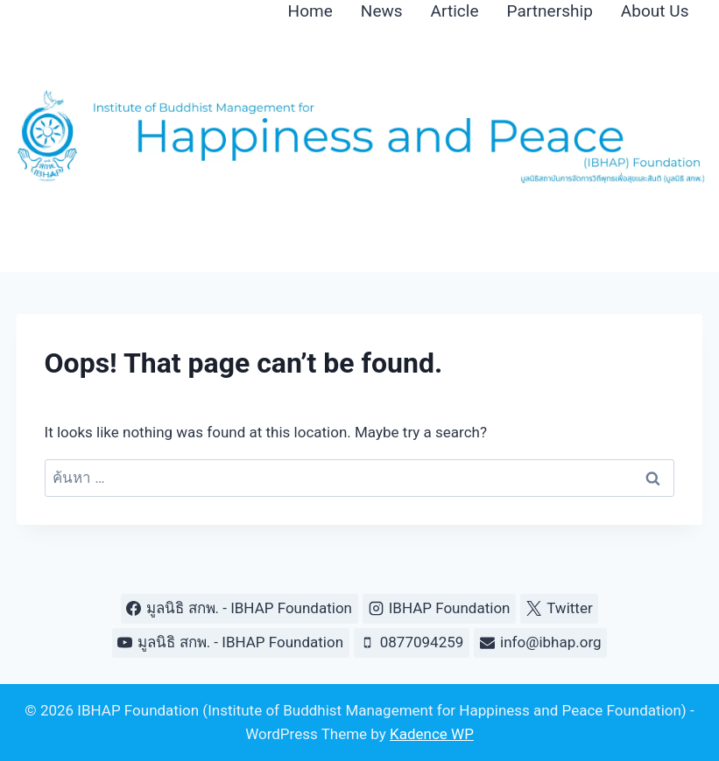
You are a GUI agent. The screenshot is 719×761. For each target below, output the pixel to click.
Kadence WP (432, 734)
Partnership (550, 11)
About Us (655, 11)
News (382, 11)
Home (310, 11)
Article (455, 11)
